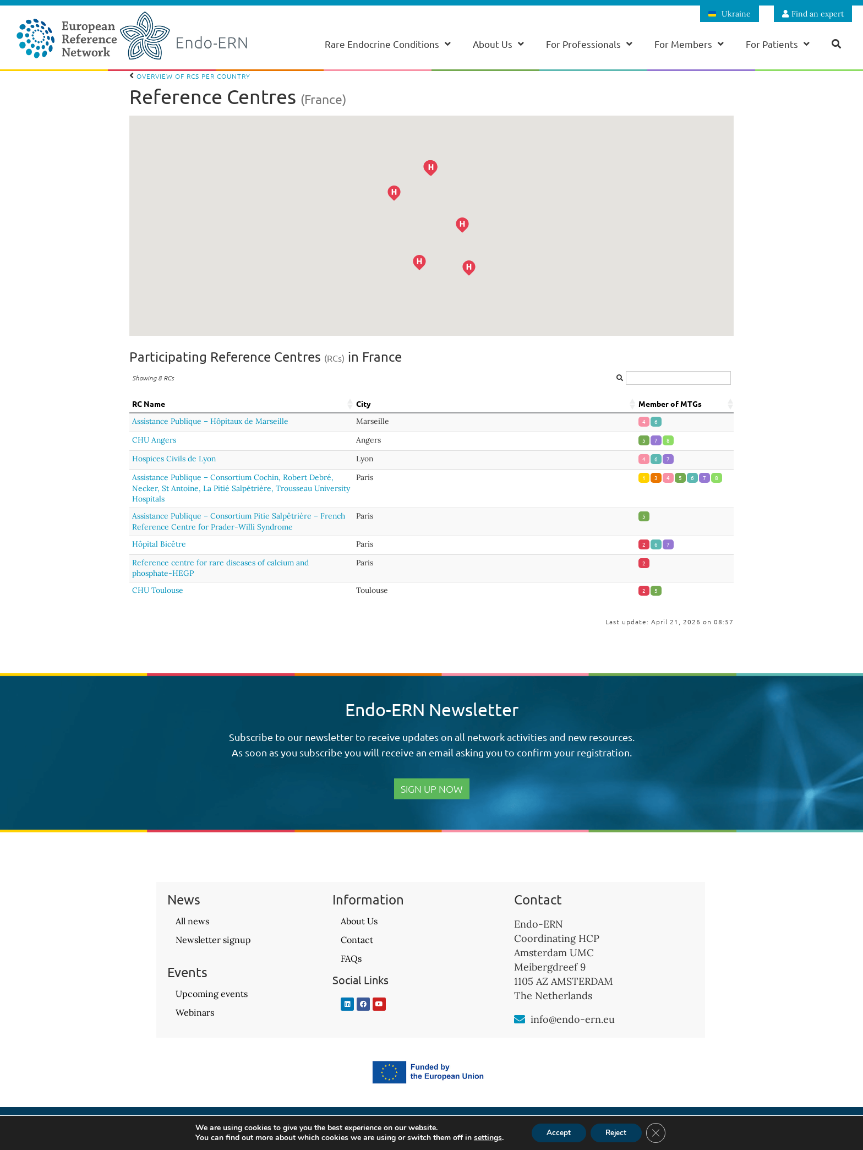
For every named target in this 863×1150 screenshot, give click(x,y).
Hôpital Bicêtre (159, 544)
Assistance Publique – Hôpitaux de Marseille (210, 421)
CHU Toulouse (157, 590)
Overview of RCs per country (189, 76)
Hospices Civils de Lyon (174, 459)
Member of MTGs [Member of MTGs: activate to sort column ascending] (670, 403)
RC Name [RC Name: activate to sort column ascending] (148, 403)
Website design (744, 1131)
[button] (483, 282)
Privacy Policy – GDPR (431, 1131)
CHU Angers (154, 440)
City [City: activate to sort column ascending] (363, 403)
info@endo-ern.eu (573, 1019)
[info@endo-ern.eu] (519, 1019)
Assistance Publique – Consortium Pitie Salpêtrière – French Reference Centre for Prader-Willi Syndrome (238, 521)
